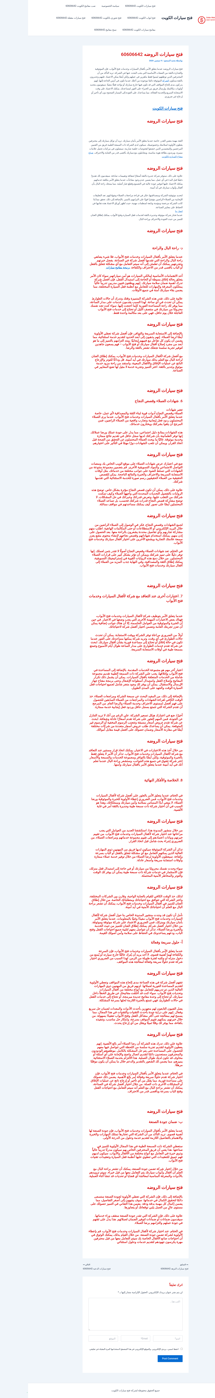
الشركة (137, 80)
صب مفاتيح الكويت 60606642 (55, 5)
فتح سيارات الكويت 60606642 (113, 5)
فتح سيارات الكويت (148, 18)
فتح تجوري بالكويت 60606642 (80, 17)
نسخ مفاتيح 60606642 (79, 29)
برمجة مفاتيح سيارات (88, 267)
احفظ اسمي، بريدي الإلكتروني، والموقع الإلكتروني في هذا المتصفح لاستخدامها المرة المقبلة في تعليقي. (105, 1349)
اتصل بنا (151, 211)
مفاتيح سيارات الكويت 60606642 (111, 29)
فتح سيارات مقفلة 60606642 (45, 17)
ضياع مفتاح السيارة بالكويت (129, 156)
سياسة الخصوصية (84, 5)
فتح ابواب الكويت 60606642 (114, 17)
